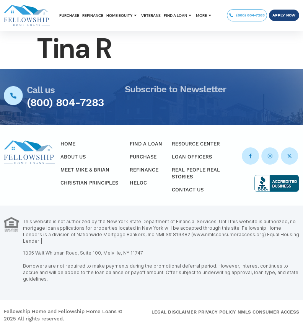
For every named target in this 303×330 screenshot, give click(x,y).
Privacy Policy (217, 312)
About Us (73, 157)
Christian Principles (89, 183)
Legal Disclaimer (174, 312)
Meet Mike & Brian (84, 170)
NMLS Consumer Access (268, 312)
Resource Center (196, 144)
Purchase (69, 15)
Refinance (92, 15)
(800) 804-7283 (65, 102)
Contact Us (188, 190)
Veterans (151, 15)
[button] (122, 15)
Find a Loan (178, 15)
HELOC (138, 183)
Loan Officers (192, 157)
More (204, 15)
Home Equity (122, 15)
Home (67, 144)
